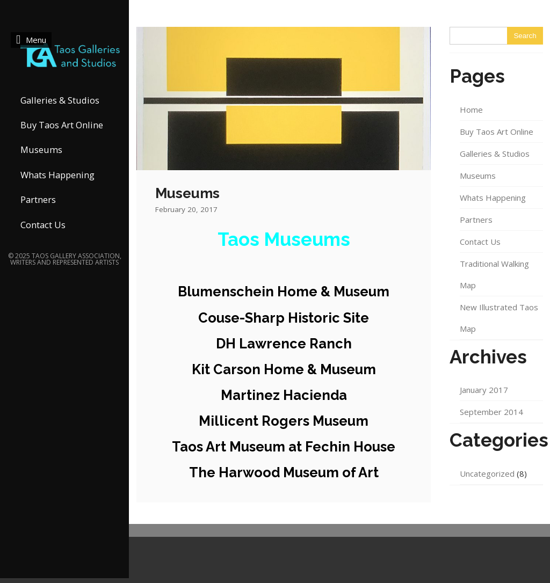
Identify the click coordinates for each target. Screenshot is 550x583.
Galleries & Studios (59, 100)
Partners (38, 199)
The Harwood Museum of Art (284, 472)
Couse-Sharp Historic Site (283, 318)
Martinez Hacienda (284, 395)
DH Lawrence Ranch (284, 344)
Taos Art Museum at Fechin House (283, 447)
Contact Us (43, 224)
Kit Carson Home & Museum (284, 369)
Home (471, 109)
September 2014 (491, 411)
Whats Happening (57, 175)
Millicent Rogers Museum (283, 421)
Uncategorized (487, 473)
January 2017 (484, 389)
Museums (41, 149)
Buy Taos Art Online (61, 125)
